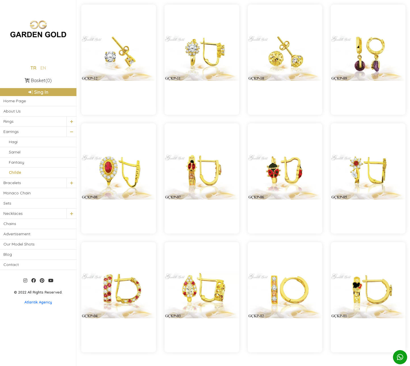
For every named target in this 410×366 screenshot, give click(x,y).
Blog (7, 254)
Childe (15, 172)
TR (33, 68)
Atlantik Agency (38, 302)
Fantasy (16, 162)
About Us (12, 111)
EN (43, 68)
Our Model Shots (19, 244)
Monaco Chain (17, 193)
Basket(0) (38, 80)
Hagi (13, 141)
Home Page (14, 100)
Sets (7, 203)
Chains (9, 223)
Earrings (11, 131)
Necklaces (13, 213)
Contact (11, 264)
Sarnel (14, 152)
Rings (8, 121)
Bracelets (12, 182)
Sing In (38, 92)
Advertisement (16, 233)
